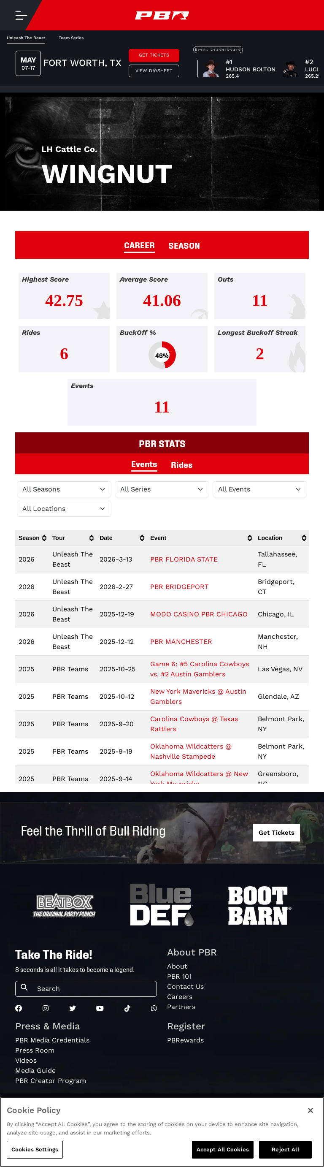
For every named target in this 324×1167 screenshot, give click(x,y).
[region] (162, 1132)
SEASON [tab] (184, 245)
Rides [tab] (182, 464)
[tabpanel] (162, 352)
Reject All (285, 1149)
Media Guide (35, 1071)
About (177, 966)
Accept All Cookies (223, 1149)
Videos (26, 1060)
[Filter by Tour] (162, 489)
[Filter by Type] (260, 489)
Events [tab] (144, 463)
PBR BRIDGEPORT (179, 587)
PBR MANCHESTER (181, 642)
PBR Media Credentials (52, 1040)
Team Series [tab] (71, 37)
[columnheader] (32, 538)
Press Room (34, 1050)
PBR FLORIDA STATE (184, 559)
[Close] (310, 1110)
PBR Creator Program (50, 1081)
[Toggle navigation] (21, 15)
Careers (179, 997)
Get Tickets (154, 55)
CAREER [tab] (139, 244)
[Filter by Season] (64, 489)
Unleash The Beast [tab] (26, 37)
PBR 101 (179, 976)
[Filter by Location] (64, 509)
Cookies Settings (34, 1149)
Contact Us (185, 986)
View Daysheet (154, 70)
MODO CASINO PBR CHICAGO (199, 614)
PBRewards (185, 1040)
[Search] (94, 988)
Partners (181, 1007)
